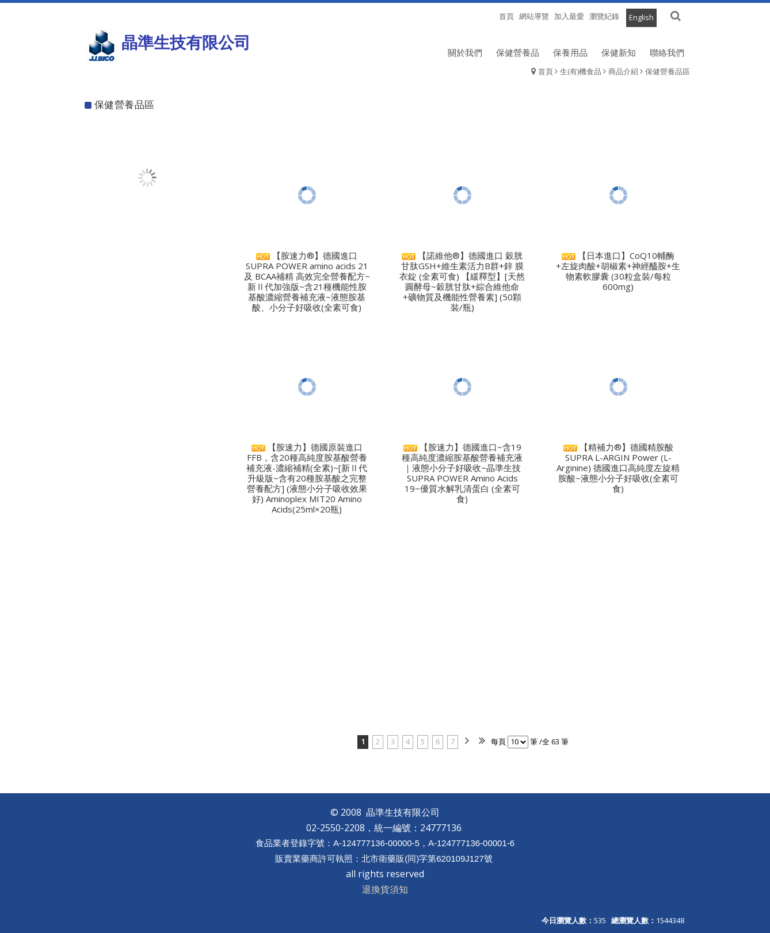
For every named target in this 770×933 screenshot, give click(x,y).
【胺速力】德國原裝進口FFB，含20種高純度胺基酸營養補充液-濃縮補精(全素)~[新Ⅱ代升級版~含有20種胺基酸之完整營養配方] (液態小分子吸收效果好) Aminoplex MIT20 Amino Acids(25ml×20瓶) (306, 478)
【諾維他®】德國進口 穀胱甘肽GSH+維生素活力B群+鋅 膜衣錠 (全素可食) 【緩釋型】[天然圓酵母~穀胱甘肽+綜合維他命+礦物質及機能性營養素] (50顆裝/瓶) (462, 281)
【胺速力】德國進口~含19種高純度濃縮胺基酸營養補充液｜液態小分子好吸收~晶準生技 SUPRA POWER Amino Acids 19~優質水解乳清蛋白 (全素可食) (462, 473)
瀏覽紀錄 (604, 16)
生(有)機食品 (580, 71)
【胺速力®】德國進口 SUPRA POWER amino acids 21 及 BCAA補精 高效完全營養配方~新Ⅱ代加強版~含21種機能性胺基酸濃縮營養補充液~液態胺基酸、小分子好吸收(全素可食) (307, 281)
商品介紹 (623, 71)
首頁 (545, 71)
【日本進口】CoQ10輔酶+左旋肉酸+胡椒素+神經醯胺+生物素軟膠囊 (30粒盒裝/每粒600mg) (618, 271)
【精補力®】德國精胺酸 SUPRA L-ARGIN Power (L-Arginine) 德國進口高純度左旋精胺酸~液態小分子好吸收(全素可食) (618, 468)
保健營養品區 (667, 71)
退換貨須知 (385, 889)
